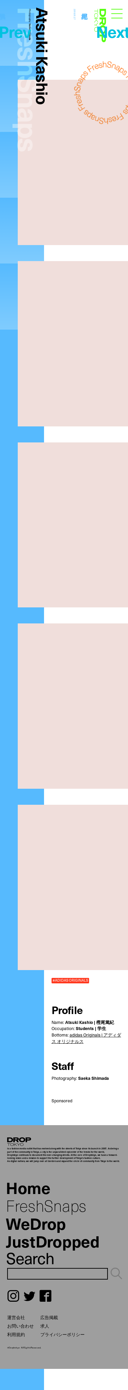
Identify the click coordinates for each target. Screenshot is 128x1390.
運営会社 (16, 1317)
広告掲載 (49, 1317)
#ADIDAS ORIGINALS (70, 980)
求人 (44, 1326)
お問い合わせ (20, 1326)
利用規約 (16, 1334)
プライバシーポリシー (62, 1334)
